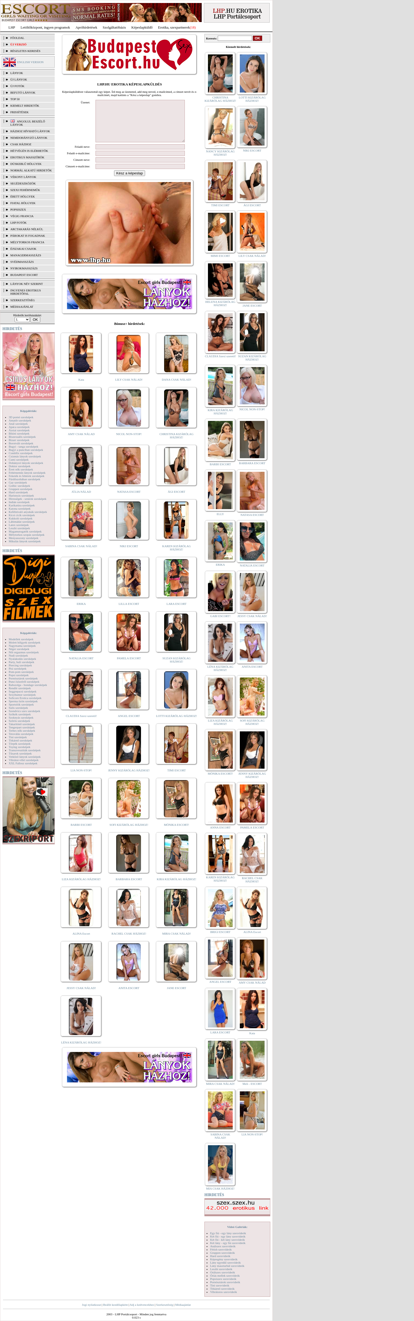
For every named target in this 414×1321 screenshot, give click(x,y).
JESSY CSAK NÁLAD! (81, 996)
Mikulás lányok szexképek (25, 541)
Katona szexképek (19, 508)
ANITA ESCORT (128, 996)
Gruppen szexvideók (222, 1252)
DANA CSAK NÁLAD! (176, 387)
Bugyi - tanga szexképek (23, 446)
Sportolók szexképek (21, 704)
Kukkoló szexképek (20, 518)
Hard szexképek (18, 492)
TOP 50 (15, 99)
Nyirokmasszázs (24, 268)
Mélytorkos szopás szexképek (26, 534)
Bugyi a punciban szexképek (26, 449)
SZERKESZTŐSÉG (22, 300)
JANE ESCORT (176, 996)
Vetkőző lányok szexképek (25, 756)
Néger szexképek (19, 649)
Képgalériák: (28, 410)
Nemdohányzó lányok (28, 137)
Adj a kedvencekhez (142, 1304)
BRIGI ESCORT (220, 932)
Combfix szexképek (21, 453)
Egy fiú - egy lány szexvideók (228, 1233)
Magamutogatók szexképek (25, 531)
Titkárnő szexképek (20, 740)
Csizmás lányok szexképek (25, 456)
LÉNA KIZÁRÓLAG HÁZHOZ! (81, 1050)
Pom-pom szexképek (21, 671)
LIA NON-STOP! (81, 778)
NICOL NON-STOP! (129, 442)
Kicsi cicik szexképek (22, 515)
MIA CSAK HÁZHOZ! (220, 1188)
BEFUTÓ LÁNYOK (22, 92)
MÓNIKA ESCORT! (176, 833)
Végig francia (21, 216)
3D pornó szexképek (21, 417)
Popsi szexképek (19, 675)
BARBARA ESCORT (129, 887)
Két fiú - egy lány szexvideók (228, 1236)
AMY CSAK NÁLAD (81, 442)
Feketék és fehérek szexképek (26, 476)
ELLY (220, 514)
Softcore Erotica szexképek (25, 698)
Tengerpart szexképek (22, 727)
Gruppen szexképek (20, 489)
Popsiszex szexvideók (223, 1278)
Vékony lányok (23, 176)
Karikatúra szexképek (22, 505)
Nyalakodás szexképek (22, 658)
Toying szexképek (19, 747)
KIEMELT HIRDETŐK (24, 105)
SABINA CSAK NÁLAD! (81, 554)
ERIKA (81, 612)
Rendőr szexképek (20, 688)
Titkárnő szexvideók (222, 1288)
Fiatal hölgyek (23, 203)
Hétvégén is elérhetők (29, 150)
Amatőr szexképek (20, 420)
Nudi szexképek (18, 655)
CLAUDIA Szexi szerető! (81, 724)
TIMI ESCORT (176, 778)
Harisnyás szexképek (21, 495)
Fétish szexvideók (221, 1249)
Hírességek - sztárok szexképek (27, 498)
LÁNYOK (16, 73)
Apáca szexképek (19, 427)
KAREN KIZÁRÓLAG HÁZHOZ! (176, 556)
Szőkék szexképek (20, 714)
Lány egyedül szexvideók (225, 1262)
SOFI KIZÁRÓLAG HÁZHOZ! (128, 833)
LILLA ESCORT (129, 612)
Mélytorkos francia (27, 242)
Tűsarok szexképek (20, 753)
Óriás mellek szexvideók (225, 1275)
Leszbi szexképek (19, 528)
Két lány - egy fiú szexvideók (228, 1243)
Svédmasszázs (22, 261)
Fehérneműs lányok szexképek (27, 472)
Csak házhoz (20, 144)
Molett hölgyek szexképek (24, 642)
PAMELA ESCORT (129, 666)
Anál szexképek (18, 423)
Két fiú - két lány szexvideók (227, 1239)
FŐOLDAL (17, 37)
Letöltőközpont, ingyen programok (45, 27)
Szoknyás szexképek (21, 717)
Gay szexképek (18, 482)
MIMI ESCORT (220, 255)
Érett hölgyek (22, 196)
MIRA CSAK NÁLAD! (176, 941)
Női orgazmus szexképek (24, 652)
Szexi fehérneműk (25, 190)
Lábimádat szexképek (22, 521)
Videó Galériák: (237, 1226)
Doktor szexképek (19, 466)
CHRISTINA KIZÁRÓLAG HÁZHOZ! (177, 444)
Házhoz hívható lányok (30, 131)
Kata (81, 387)
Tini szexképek (18, 737)
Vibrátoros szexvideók (223, 1292)
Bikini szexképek (19, 433)
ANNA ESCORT (220, 827)
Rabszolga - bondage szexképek (28, 684)
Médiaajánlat (183, 1304)
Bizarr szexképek (19, 440)
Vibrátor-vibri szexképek (23, 760)
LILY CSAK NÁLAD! (129, 387)
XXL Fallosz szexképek (23, 763)
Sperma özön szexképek (23, 701)
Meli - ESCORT (252, 1083)
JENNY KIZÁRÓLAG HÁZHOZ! (129, 778)
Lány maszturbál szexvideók (227, 1265)
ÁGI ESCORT (176, 499)
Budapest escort (24, 274)
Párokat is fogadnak (27, 235)
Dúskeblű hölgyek (26, 163)
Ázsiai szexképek (19, 430)
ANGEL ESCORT (129, 724)
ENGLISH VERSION (30, 62)
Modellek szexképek (21, 639)
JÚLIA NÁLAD (81, 499)
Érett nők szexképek (21, 469)
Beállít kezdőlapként (115, 1304)
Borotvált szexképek (21, 443)
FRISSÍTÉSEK (19, 112)
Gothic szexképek (19, 485)
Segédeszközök (23, 183)
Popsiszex (18, 209)
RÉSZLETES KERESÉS (25, 51)
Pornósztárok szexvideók (225, 1282)
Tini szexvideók (219, 1285)
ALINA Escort (81, 941)
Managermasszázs (25, 255)
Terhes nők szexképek (22, 730)
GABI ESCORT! (220, 616)
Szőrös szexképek (19, 720)
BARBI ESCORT (81, 833)
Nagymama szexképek (22, 645)
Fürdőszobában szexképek (24, 479)
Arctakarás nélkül (26, 229)
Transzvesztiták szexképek (25, 750)
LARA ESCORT (177, 612)
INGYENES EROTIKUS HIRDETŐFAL (25, 292)
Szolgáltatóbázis (114, 27)
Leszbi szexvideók (221, 1269)
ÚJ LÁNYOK (18, 79)
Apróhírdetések (86, 27)
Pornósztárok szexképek (23, 678)
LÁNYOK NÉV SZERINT (26, 283)
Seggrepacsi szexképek (22, 691)
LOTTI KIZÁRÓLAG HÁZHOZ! (176, 724)
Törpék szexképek (19, 743)
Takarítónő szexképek (22, 724)
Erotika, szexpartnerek (174, 27)
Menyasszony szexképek (23, 538)
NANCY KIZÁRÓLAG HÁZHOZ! (220, 153)
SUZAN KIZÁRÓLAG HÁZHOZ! (176, 668)
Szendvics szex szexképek (24, 711)
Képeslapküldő (142, 27)
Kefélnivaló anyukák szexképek (28, 511)
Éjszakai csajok (23, 248)
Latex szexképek (19, 524)
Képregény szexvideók (224, 1259)
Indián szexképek (19, 502)
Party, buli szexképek (21, 662)
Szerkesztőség (164, 1304)
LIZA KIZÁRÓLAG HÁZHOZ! (81, 887)
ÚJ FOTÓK (17, 86)
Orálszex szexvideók (222, 1272)
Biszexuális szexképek (22, 436)
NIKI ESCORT (129, 554)
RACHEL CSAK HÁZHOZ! (129, 941)
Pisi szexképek (17, 668)
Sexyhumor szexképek (22, 694)
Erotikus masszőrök (27, 157)
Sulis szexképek (18, 707)
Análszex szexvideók (222, 1246)
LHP (11, 27)
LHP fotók (18, 222)
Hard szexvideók (220, 1256)
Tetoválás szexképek (21, 733)
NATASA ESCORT (128, 499)
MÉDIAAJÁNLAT (21, 306)
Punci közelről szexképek (24, 681)
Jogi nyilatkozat (91, 1304)
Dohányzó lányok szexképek (26, 462)
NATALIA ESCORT (81, 666)
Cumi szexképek (19, 459)
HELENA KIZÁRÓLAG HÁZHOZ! (220, 303)
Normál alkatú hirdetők (31, 170)
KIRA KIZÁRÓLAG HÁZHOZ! (176, 887)
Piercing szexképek (20, 665)
